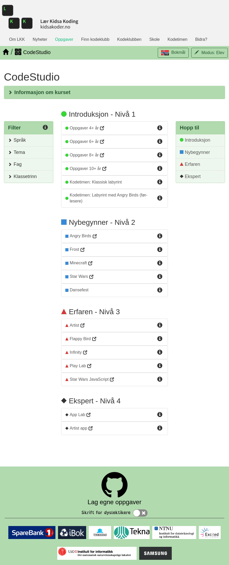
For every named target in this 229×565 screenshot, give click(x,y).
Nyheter (40, 39)
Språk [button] (17, 140)
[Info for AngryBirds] (160, 236)
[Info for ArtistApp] (160, 428)
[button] (173, 53)
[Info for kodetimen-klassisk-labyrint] (160, 182)
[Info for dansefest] (160, 290)
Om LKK (17, 39)
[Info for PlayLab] (160, 366)
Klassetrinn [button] (22, 176)
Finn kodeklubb (95, 39)
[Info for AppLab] (160, 415)
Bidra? (201, 39)
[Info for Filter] (45, 128)
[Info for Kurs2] (160, 142)
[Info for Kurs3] (160, 155)
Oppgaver (64, 39)
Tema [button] (16, 152)
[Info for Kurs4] (160, 169)
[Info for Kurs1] (160, 128)
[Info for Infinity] (160, 352)
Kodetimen (178, 39)
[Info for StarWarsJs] (160, 379)
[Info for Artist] (160, 325)
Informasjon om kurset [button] (39, 92)
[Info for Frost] (160, 250)
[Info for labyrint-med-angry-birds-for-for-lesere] (160, 198)
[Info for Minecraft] (160, 263)
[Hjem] (6, 52)
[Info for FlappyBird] (160, 339)
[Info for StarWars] (160, 277)
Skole (154, 39)
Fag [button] (15, 164)
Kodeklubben (129, 39)
